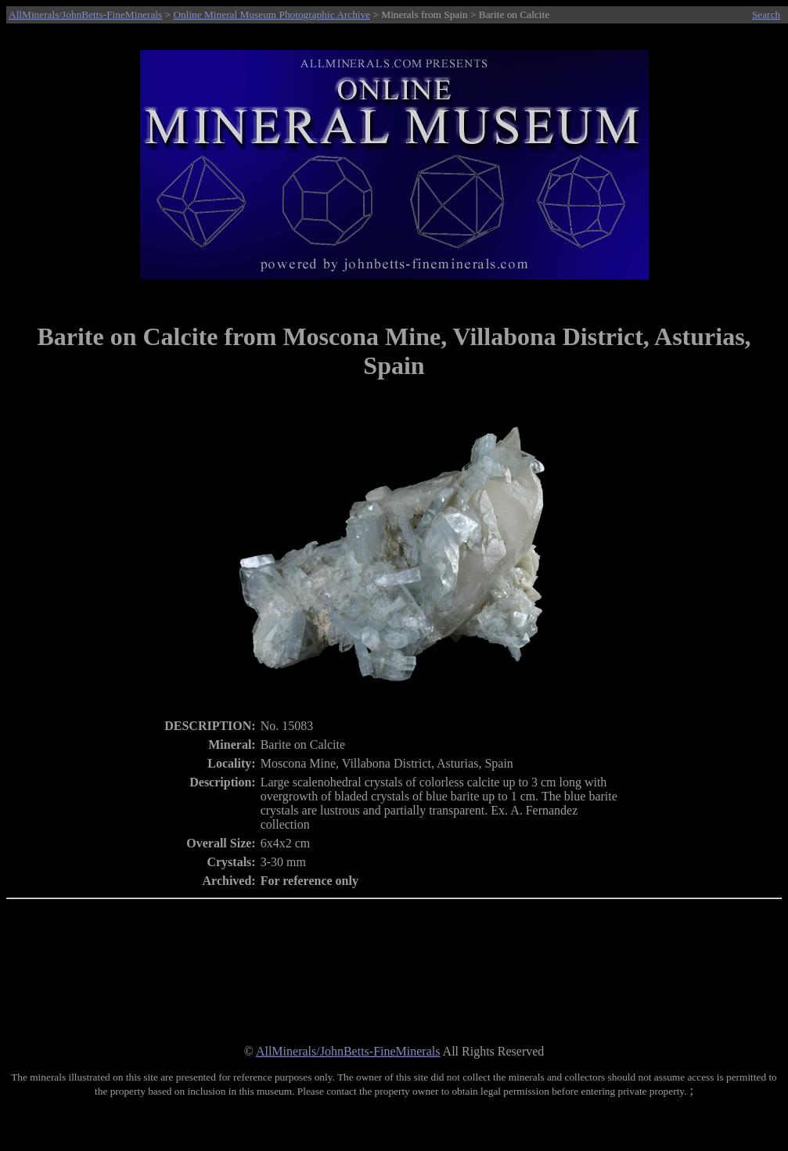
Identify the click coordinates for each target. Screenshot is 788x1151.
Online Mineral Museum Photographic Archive (271, 14)
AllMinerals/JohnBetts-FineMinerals (85, 14)
